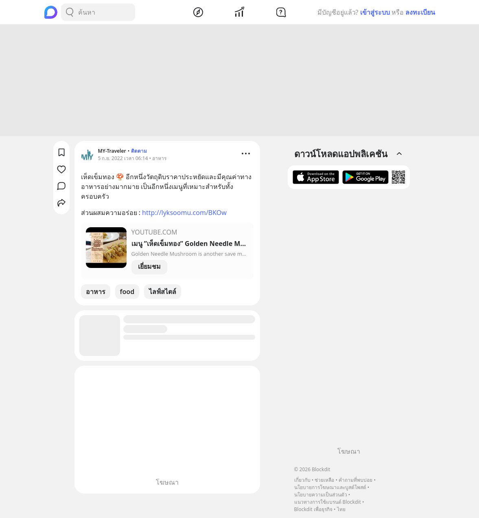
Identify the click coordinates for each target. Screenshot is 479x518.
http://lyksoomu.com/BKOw (184, 213)
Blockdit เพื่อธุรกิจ (313, 509)
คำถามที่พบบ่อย (355, 479)
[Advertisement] (239, 81)
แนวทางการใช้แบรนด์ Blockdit (327, 501)
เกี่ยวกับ (302, 479)
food (127, 292)
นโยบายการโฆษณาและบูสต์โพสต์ (330, 487)
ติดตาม (139, 152)
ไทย (341, 509)
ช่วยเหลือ (324, 479)
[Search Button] (69, 12)
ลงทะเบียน (420, 12)
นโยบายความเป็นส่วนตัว (320, 494)
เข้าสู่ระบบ (375, 12)
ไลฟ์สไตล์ (162, 292)
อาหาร (95, 292)
